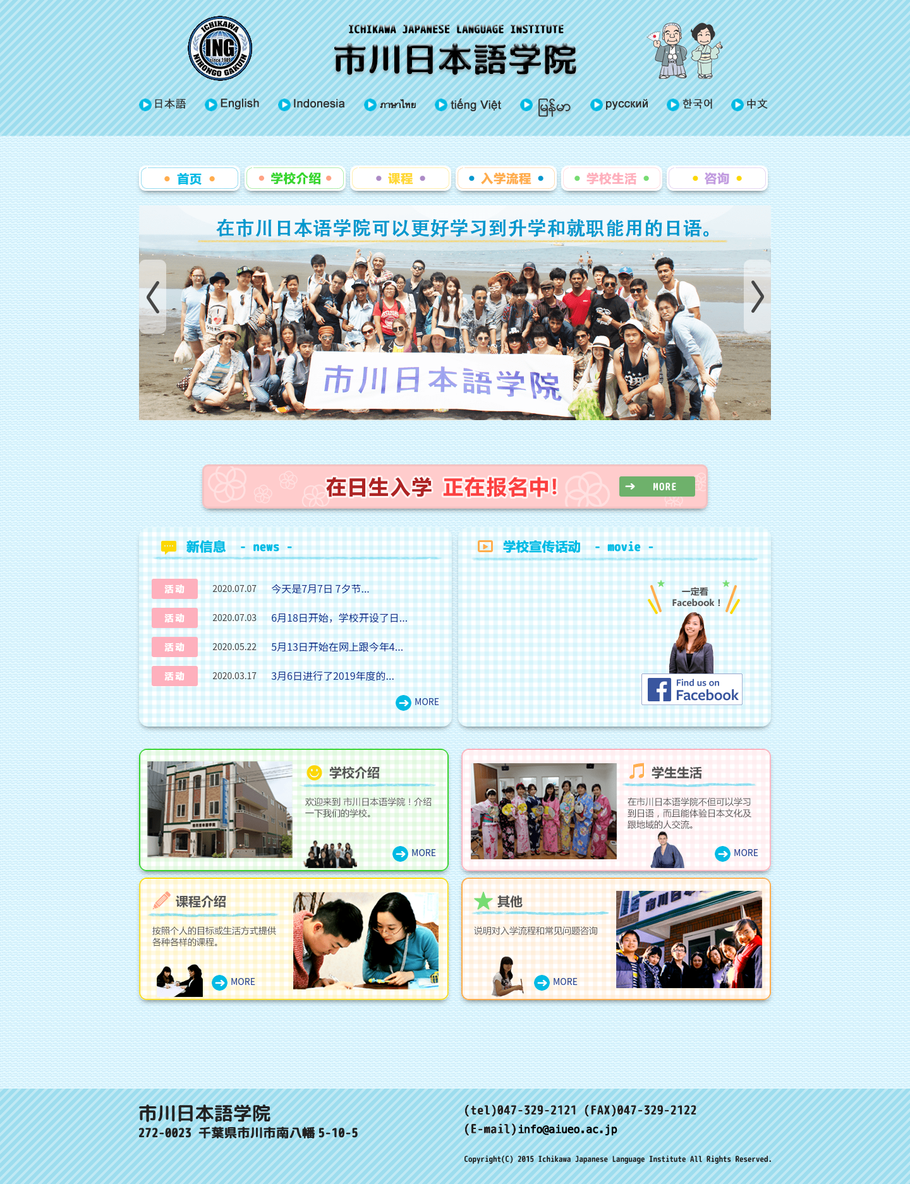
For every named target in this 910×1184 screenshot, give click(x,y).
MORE (427, 701)
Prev (152, 297)
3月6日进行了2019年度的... (332, 675)
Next (757, 297)
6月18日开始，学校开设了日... (339, 617)
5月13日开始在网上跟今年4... (337, 646)
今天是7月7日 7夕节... (320, 588)
